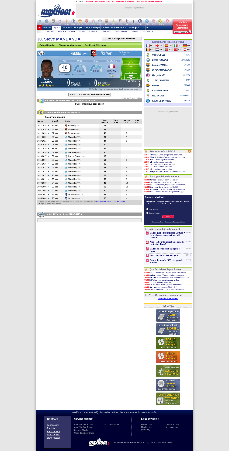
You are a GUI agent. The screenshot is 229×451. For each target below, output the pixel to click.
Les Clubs (146, 31)
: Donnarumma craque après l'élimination (165, 273)
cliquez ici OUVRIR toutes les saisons (110, 201)
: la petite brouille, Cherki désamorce (163, 285)
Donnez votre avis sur (90, 94)
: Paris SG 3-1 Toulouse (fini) (159, 164)
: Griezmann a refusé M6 (157, 282)
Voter (168, 217)
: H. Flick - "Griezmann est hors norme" (165, 171)
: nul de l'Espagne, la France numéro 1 (165, 275)
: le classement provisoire (158, 162)
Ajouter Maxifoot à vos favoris (159, 442)
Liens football (53, 437)
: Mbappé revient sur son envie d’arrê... (164, 182)
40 (65, 68)
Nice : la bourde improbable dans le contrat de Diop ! (167, 243)
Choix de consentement (84, 433)
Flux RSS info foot (111, 424)
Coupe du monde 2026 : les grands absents (166, 261)
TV (143, 27)
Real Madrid (153, 209)
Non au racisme (172, 427)
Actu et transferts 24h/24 (162, 151)
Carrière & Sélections (95, 45)
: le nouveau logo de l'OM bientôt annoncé (166, 278)
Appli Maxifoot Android (83, 424)
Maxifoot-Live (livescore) (147, 428)
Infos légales (53, 434)
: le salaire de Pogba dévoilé (161, 180)
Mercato (47, 27)
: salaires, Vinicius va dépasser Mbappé (164, 192)
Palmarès (135, 31)
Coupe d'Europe (92, 27)
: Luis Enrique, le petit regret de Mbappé (164, 185)
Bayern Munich (154, 213)
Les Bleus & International (113, 27)
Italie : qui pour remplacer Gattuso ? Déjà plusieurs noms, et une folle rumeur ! (167, 235)
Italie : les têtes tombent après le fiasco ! (165, 250)
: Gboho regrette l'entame (159, 160)
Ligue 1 (56, 27)
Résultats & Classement (66, 31)
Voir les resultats (157, 222)
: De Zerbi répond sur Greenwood (164, 189)
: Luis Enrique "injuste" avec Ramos (163, 155)
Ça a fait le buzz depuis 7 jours (165, 269)
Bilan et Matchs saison (70, 45)
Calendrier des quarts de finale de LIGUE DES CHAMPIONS (109, 1)
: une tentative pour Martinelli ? (160, 287)
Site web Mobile (81, 430)
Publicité (51, 428)
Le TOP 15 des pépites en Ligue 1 (149, 1)
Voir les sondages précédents (175, 222)
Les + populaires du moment (164, 176)
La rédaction (53, 425)
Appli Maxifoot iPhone (83, 427)
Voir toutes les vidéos (168, 298)
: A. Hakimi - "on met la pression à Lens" (164, 157)
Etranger (78, 27)
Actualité (50, 31)
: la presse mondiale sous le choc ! (162, 280)
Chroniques (133, 27)
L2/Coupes (67, 27)
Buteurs (82, 31)
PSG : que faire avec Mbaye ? (164, 255)
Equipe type (105, 31)
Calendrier (93, 31)
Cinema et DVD (172, 424)
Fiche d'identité (47, 45)
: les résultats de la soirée (158, 169)
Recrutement (53, 431)
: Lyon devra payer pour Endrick (161, 187)
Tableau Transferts (120, 31)
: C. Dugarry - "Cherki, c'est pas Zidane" (164, 289)
